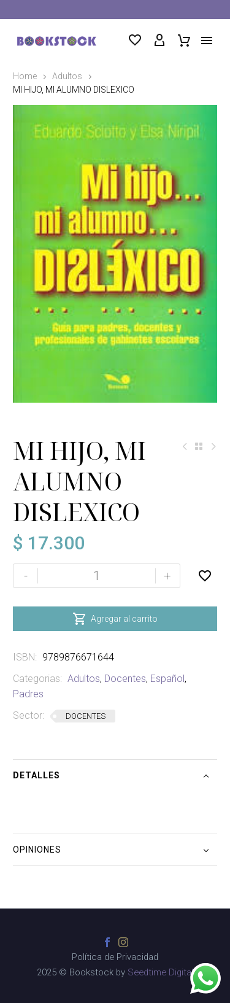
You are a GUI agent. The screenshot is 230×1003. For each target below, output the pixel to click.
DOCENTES (85, 716)
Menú (206, 40)
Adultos (67, 76)
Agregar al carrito (115, 618)
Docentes (125, 678)
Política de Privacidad (115, 957)
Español (167, 678)
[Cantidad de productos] (96, 575)
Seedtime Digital (160, 972)
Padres (28, 694)
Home (25, 76)
